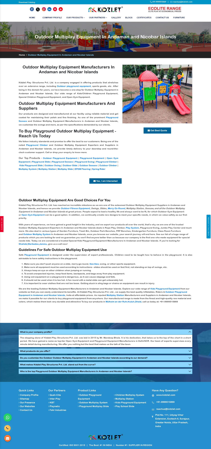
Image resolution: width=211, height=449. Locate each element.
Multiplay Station (47, 169)
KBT (51, 402)
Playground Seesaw (62, 161)
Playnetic (54, 406)
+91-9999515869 (158, 2)
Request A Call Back (209, 226)
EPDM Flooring (82, 169)
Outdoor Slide (70, 165)
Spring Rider (98, 169)
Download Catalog (27, 2)
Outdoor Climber (108, 165)
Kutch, (131, 301)
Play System (132, 228)
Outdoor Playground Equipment (60, 158)
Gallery (116, 17)
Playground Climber (37, 145)
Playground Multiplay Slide (93, 406)
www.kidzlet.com (165, 395)
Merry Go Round (116, 208)
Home (32, 18)
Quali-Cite (54, 395)
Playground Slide (41, 161)
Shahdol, (23, 244)
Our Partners (98, 17)
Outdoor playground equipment (74, 86)
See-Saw (94, 264)
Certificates (144, 17)
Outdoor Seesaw (88, 165)
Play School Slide (124, 406)
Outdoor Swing (53, 165)
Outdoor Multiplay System (37, 234)
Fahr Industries (57, 410)
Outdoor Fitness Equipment (75, 208)
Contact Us (162, 17)
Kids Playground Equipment (165, 288)
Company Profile (52, 17)
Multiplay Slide (65, 169)
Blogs (128, 17)
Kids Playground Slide (31, 165)
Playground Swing (84, 161)
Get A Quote (2, 224)
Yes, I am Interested (105, 181)
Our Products (75, 17)
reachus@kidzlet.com (182, 2)
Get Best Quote (157, 130)
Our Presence (27, 402)
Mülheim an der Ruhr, (117, 301)
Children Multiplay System (129, 395)
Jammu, (43, 244)
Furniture (179, 17)
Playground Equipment (92, 158)
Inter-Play (54, 398)
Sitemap (24, 398)
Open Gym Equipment (33, 215)
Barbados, (33, 244)
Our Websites (27, 406)
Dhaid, (138, 301)
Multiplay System (28, 169)
